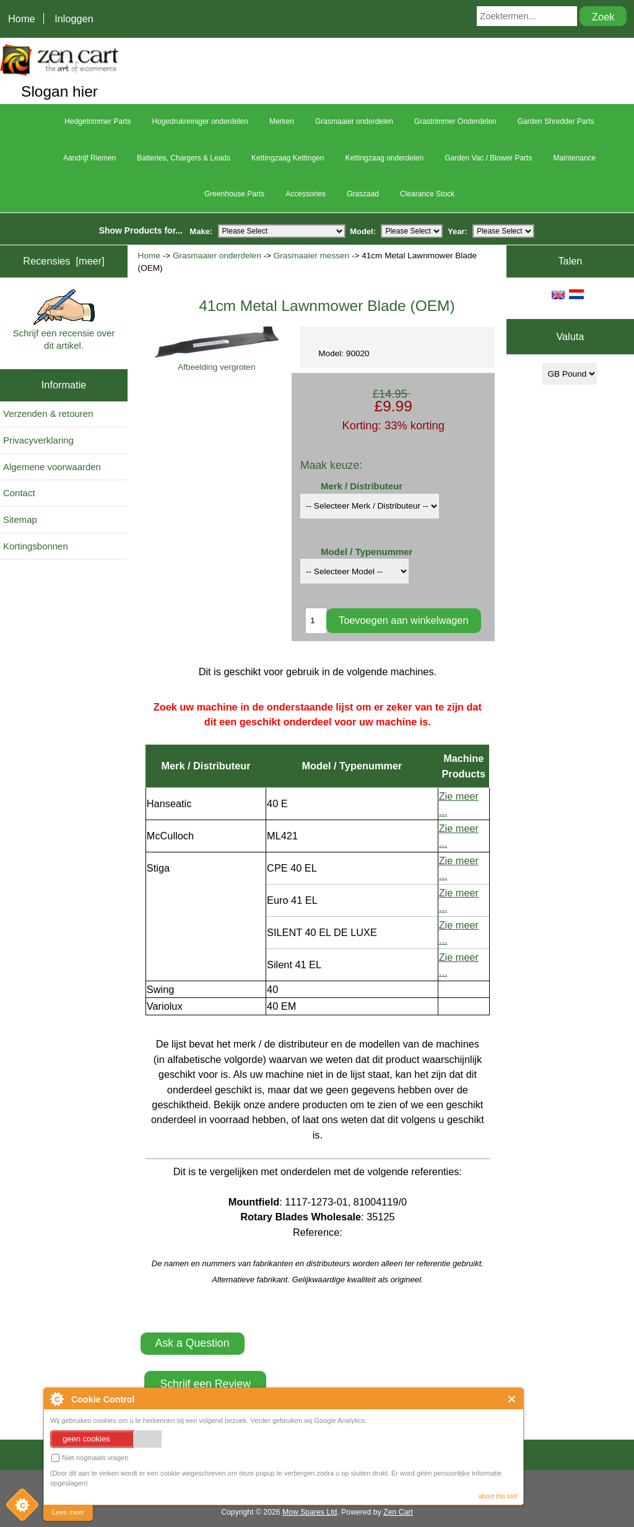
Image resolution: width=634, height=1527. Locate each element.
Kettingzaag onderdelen (384, 158)
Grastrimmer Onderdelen (455, 121)
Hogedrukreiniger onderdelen (200, 121)
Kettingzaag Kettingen (287, 158)
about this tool (498, 1496)
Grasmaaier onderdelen (217, 255)
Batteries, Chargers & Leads (183, 158)
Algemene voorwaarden (52, 467)
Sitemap (20, 519)
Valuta (570, 337)
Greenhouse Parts (234, 194)
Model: (363, 230)
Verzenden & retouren (48, 413)
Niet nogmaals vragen (89, 1458)
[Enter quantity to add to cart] (316, 620)
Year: (457, 230)
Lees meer (68, 1512)
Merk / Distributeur (361, 486)
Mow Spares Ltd (309, 1512)
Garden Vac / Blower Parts (488, 158)
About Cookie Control (56, 1398)
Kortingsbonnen (35, 546)
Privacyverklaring (38, 440)
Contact (19, 493)
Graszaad (363, 194)
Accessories (305, 194)
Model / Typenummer (366, 551)
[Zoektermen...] (526, 16)
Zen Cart (398, 1512)
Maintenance (574, 158)
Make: (200, 230)
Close (512, 1399)
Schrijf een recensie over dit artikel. (64, 320)
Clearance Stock (427, 194)
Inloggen (73, 18)
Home (21, 18)
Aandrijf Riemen (89, 158)
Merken (281, 121)
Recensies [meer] (63, 260)
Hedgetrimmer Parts (97, 121)
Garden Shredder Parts (556, 121)
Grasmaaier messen (311, 255)
